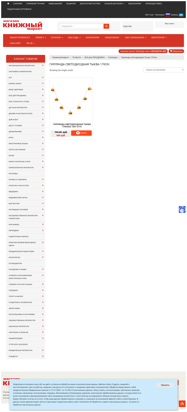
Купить (81, 132)
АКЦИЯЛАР (71, 4)
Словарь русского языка (26, 284)
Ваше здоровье (26, 89)
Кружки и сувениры (26, 179)
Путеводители (15, 263)
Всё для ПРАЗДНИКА (26, 95)
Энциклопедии (26, 338)
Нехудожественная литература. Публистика (26, 216)
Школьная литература (26, 326)
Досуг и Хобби (26, 125)
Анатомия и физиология (20, 71)
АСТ (26, 77)
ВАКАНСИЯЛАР (134, 4)
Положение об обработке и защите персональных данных (103, 402)
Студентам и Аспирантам (26, 302)
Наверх (182, 405)
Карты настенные (26, 149)
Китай (26, 155)
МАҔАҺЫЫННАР (55, 4)
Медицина (26, 191)
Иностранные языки (26, 143)
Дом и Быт (26, 119)
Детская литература (26, 107)
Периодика (26, 230)
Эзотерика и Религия (26, 332)
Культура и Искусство (26, 185)
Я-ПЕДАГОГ (26, 356)
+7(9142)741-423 (158, 51)
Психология (26, 257)
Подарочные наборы (18, 236)
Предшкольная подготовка (26, 251)
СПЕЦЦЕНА (26, 290)
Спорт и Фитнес (26, 296)
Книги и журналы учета (26, 161)
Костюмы (13, 173)
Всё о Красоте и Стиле (26, 101)
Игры (26, 137)
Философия (26, 308)
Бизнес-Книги (26, 83)
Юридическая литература (26, 350)
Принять (165, 385)
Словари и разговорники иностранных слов (26, 276)
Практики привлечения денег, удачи (26, 243)
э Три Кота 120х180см (18, 344)
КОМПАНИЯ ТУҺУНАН (35, 4)
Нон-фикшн (26, 224)
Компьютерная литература (26, 167)
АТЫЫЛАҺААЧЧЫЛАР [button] (114, 4)
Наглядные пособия (26, 209)
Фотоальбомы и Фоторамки (26, 314)
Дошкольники (26, 131)
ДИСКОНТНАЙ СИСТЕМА (90, 4)
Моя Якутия (26, 203)
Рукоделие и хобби (26, 269)
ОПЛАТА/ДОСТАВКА (153, 4)
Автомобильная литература (26, 65)
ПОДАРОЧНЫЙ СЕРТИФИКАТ (19, 9)
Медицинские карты (26, 197)
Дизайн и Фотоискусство (26, 113)
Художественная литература (26, 320)
